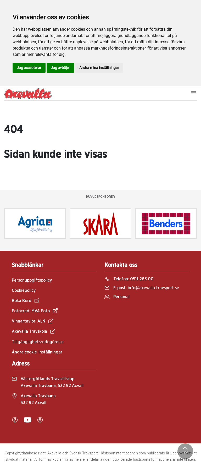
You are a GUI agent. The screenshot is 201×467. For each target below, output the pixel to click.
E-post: (141, 288)
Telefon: (129, 279)
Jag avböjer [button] (60, 68)
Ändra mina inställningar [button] (99, 68)
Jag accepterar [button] (29, 68)
